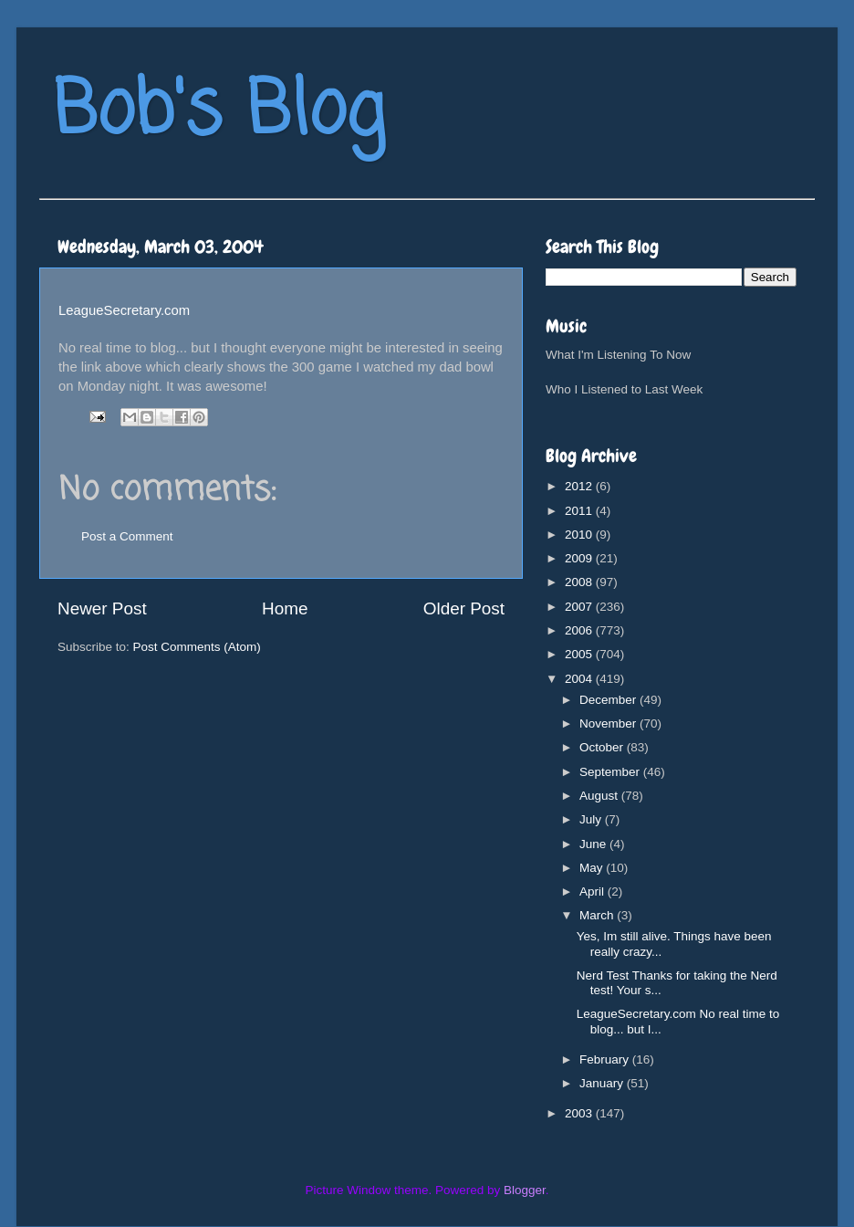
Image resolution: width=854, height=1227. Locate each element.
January (603, 1083)
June (594, 844)
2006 (580, 630)
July (592, 819)
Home (284, 608)
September (611, 772)
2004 (580, 679)
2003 (580, 1113)
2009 (580, 558)
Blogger (525, 1190)
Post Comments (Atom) (197, 647)
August (600, 795)
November (609, 723)
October (603, 747)
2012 (580, 486)
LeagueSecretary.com (124, 310)
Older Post (464, 608)
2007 (580, 607)
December (609, 700)
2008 (580, 582)
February (605, 1059)
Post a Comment (127, 536)
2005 (580, 654)
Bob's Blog (219, 113)
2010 (580, 534)
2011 (580, 511)
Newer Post (102, 608)
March (598, 915)
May (592, 868)
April (593, 891)
